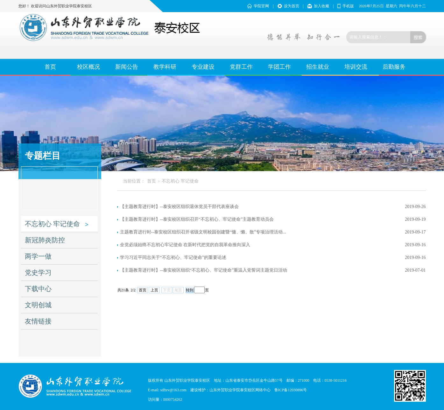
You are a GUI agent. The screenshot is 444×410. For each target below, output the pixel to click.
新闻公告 (126, 67)
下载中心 (38, 289)
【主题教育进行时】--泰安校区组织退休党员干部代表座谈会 (179, 206)
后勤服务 (394, 67)
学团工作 (279, 67)
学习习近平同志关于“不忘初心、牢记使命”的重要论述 (173, 257)
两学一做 (38, 256)
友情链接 (38, 321)
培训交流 (355, 67)
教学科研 (164, 67)
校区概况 (88, 67)
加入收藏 (321, 6)
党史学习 (38, 272)
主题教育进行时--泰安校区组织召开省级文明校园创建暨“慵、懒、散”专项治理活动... (203, 232)
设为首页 (291, 6)
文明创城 (38, 305)
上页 (154, 290)
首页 (50, 67)
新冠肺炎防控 (45, 240)
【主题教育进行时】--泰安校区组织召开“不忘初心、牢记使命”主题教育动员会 (197, 219)
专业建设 (203, 67)
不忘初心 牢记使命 (52, 224)
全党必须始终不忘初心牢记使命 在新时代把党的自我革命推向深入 (185, 244)
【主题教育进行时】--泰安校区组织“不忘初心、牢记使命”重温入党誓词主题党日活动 (203, 270)
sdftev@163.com (173, 390)
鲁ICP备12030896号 (290, 390)
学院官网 (261, 6)
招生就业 (317, 67)
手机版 (348, 6)
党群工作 (241, 67)
